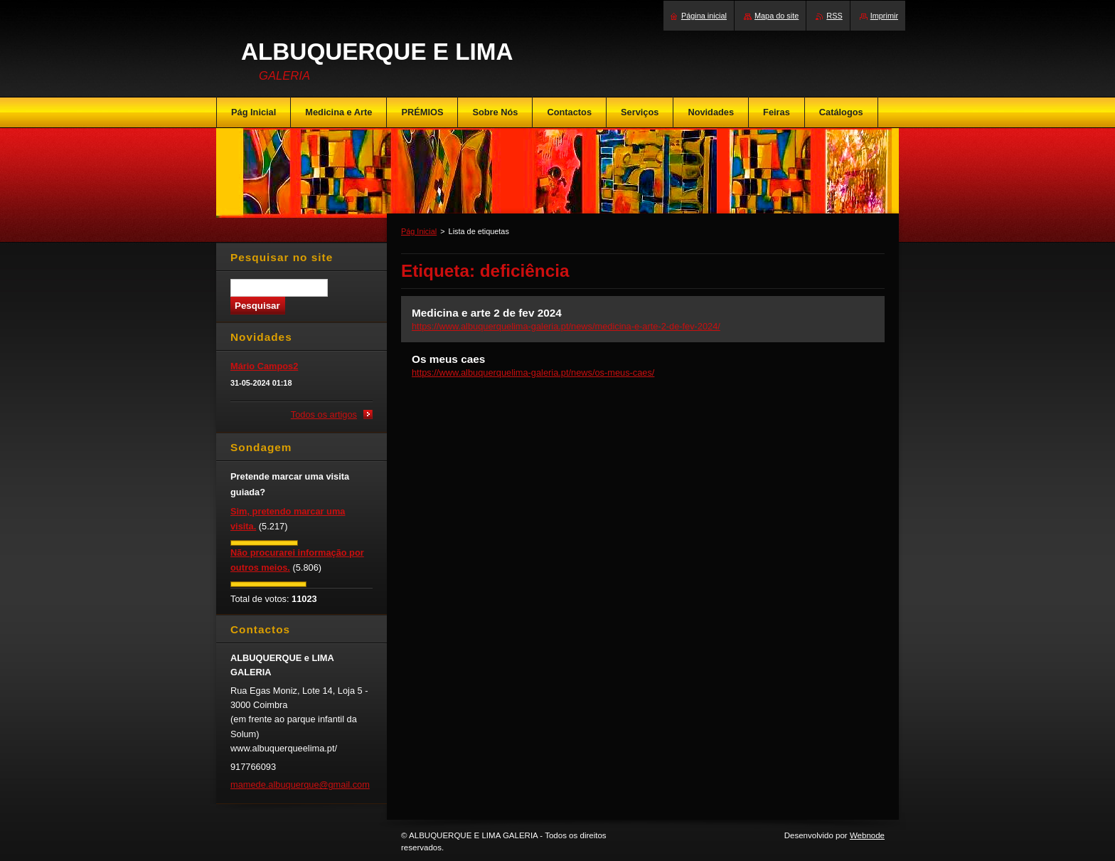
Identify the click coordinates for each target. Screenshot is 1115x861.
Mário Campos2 (264, 366)
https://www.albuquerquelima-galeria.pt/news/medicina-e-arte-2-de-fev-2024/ (566, 326)
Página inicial (704, 15)
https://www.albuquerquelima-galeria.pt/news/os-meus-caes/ (533, 372)
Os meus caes (448, 359)
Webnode (867, 835)
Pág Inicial (419, 231)
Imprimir (884, 15)
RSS (834, 15)
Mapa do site (776, 15)
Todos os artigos (324, 414)
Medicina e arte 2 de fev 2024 (487, 313)
